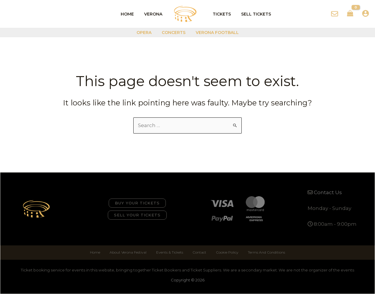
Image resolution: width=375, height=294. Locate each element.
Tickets (221, 14)
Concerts (173, 32)
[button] (137, 203)
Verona (154, 14)
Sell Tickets (253, 14)
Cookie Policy (226, 252)
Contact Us (328, 192)
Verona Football (215, 32)
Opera (146, 32)
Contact (199, 252)
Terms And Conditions (264, 252)
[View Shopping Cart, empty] (350, 14)
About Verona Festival (129, 252)
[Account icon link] (365, 13)
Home (130, 14)
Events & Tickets (169, 252)
